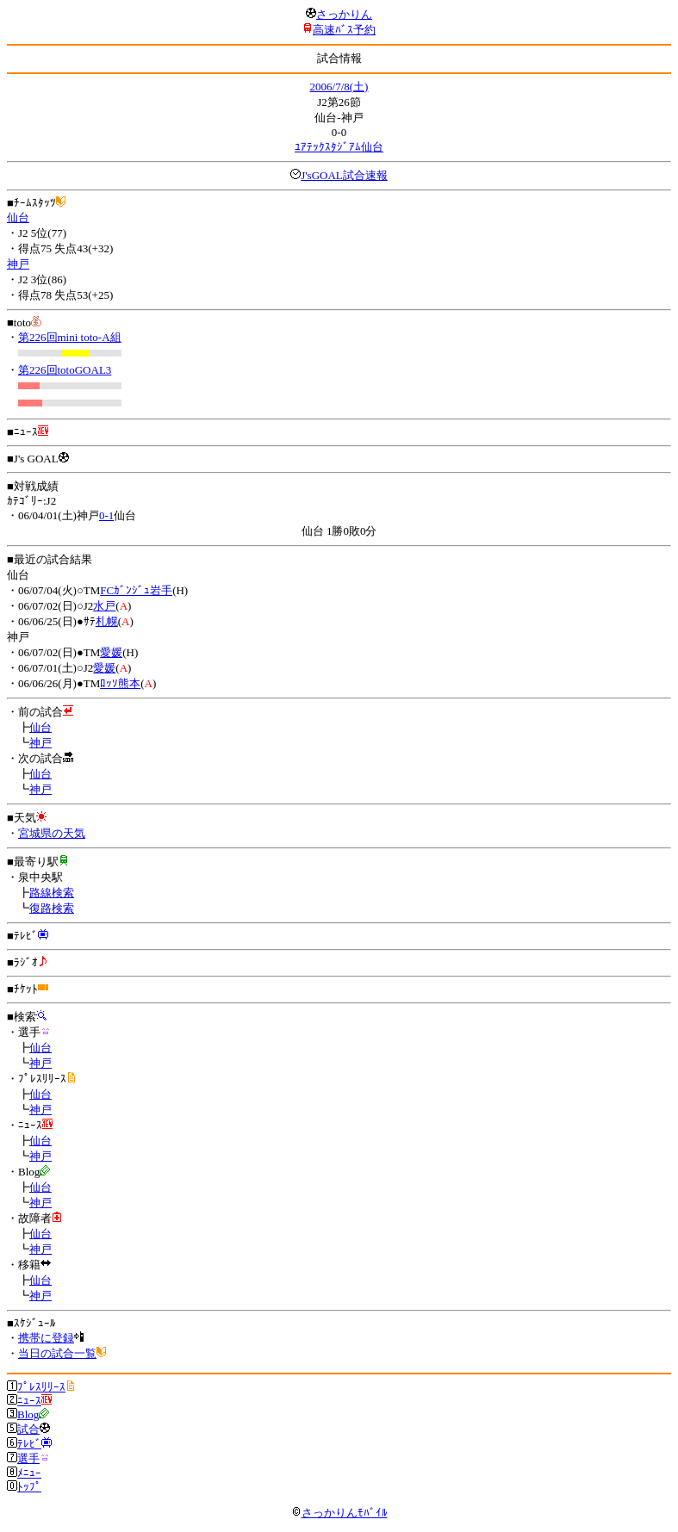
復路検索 (51, 908)
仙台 (18, 217)
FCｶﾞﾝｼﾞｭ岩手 (136, 590)
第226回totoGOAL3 (64, 369)
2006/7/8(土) (339, 86)
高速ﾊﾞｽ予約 (344, 29)
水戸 (104, 605)
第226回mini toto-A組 (69, 337)
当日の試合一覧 (57, 1353)
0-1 (106, 515)
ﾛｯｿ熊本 (120, 683)
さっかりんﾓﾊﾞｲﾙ (339, 1512)
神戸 (18, 263)
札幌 (107, 621)
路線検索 (51, 892)
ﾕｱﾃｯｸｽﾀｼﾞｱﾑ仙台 (339, 146)
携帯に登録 (46, 1337)
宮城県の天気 (51, 833)
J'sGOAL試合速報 (344, 175)
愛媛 (111, 652)
